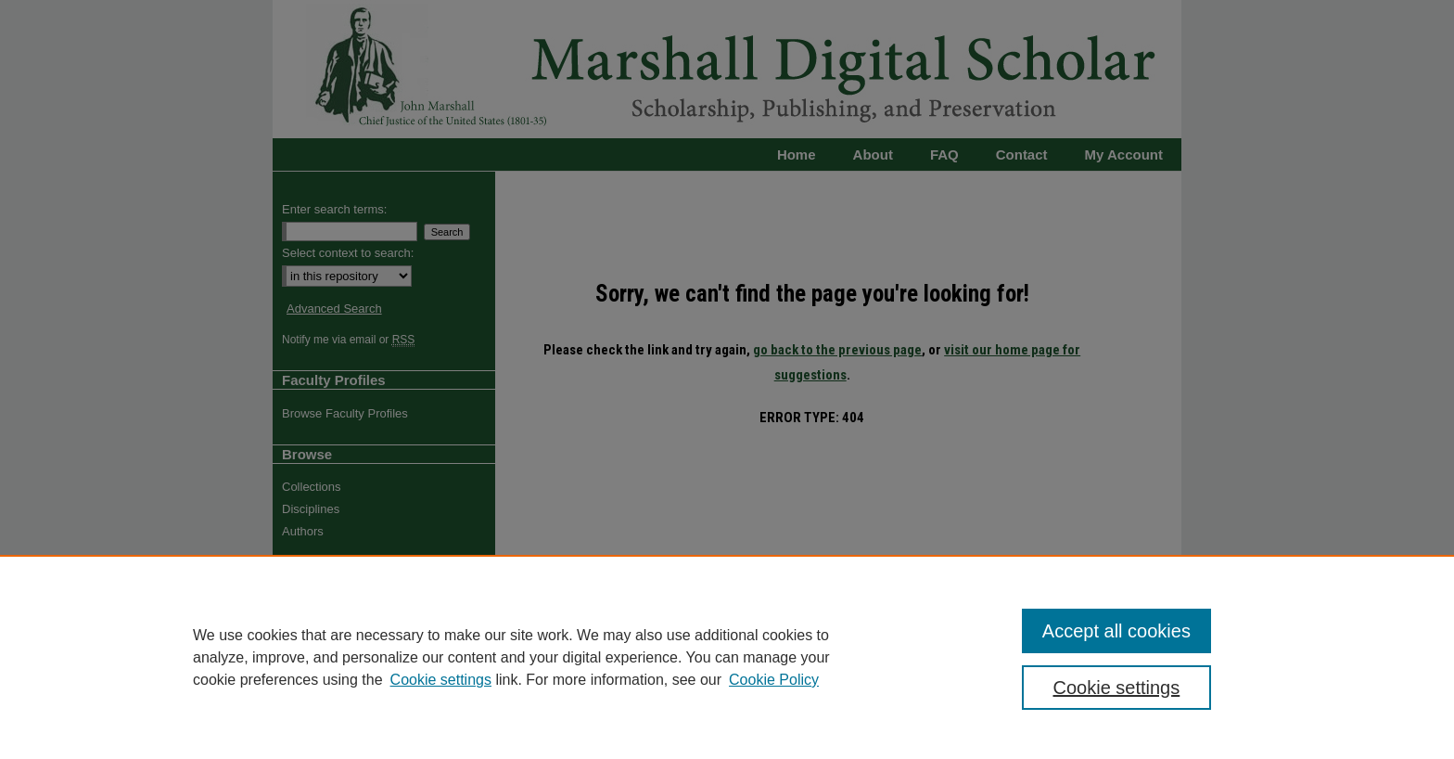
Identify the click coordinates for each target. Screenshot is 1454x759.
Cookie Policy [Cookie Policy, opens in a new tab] (774, 680)
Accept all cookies (1116, 631)
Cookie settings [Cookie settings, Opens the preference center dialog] (1116, 687)
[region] (727, 657)
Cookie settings (440, 680)
